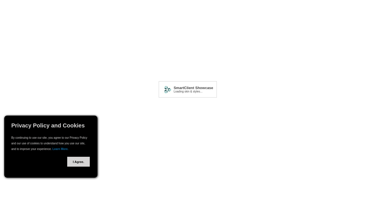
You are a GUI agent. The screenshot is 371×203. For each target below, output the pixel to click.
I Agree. (78, 162)
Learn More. (61, 149)
